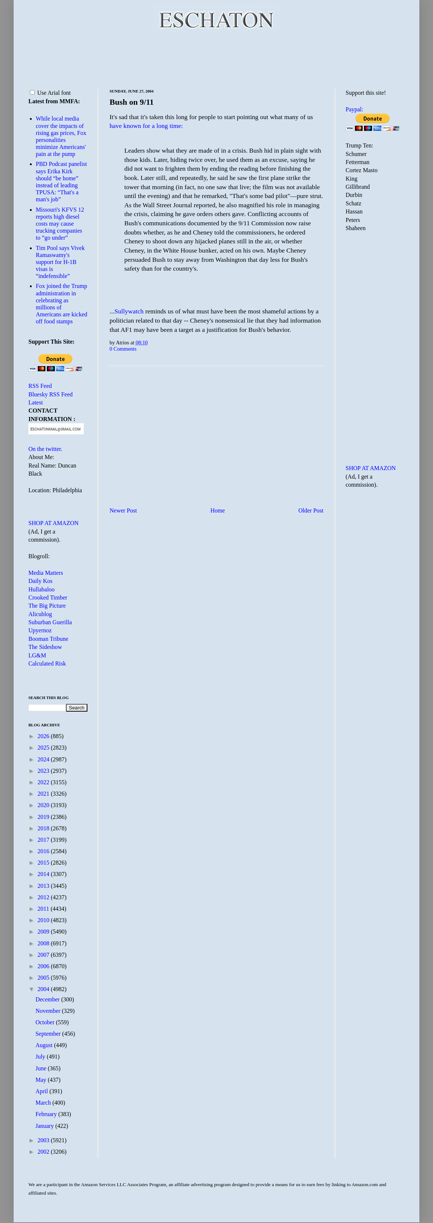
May (41, 1080)
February (46, 1114)
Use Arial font (50, 93)
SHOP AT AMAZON (53, 523)
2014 (44, 874)
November (48, 1011)
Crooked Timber (47, 597)
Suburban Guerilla (50, 622)
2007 (44, 955)
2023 (44, 771)
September (48, 1034)
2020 (44, 805)
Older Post (310, 510)
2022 (44, 782)
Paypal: (354, 109)
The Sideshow (45, 647)
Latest (35, 402)
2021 (44, 794)
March (43, 1102)
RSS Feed (40, 386)
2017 (44, 840)
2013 (44, 886)
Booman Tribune (48, 639)
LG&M (37, 655)
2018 (44, 828)
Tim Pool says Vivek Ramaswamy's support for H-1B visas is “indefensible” (60, 262)
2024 (44, 759)
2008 (44, 943)
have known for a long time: (146, 125)
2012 (44, 897)
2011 (44, 909)
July (41, 1056)
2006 (44, 966)
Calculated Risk (47, 663)
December (48, 999)
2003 (44, 1140)
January (45, 1126)
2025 (44, 747)
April (42, 1091)
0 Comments (123, 349)
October (45, 1022)
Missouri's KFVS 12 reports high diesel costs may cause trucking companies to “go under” (60, 223)
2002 (44, 1152)
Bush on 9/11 (132, 102)
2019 (44, 817)
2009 (44, 931)
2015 (44, 862)
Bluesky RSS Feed (50, 394)
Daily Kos (40, 581)
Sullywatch (128, 311)
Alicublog (40, 614)
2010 (44, 920)
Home (218, 510)
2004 (44, 989)
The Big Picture (47, 605)
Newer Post (123, 510)
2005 (44, 977)
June (41, 1068)
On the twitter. (45, 449)
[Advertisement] (216, 59)
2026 (44, 736)
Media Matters (45, 573)
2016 (44, 851)
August (44, 1045)
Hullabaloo (41, 589)
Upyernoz (40, 630)
